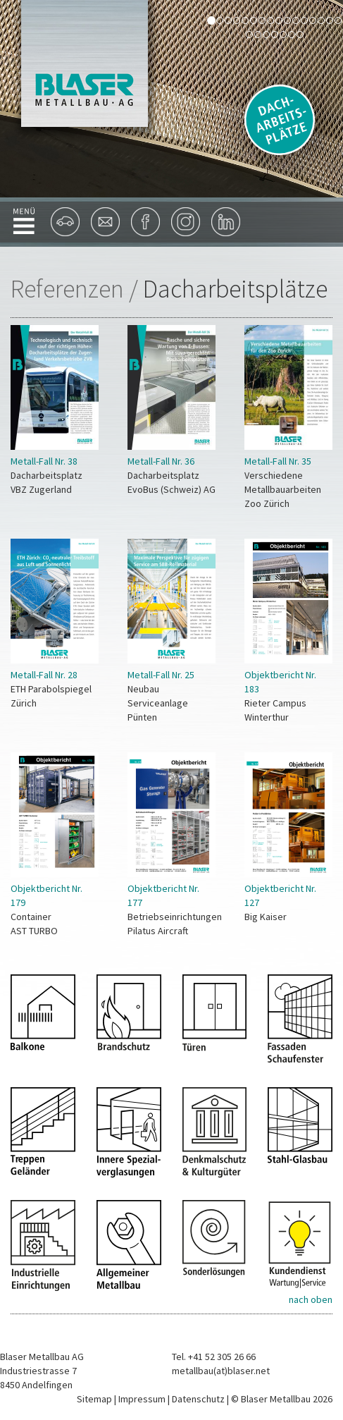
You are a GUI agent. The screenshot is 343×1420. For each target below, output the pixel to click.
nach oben (310, 1299)
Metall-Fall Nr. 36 (160, 461)
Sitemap (94, 1399)
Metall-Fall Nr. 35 (277, 461)
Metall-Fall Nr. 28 (44, 674)
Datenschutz (198, 1399)
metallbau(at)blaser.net (221, 1370)
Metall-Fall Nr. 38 (44, 461)
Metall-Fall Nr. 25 (160, 674)
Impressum (142, 1399)
